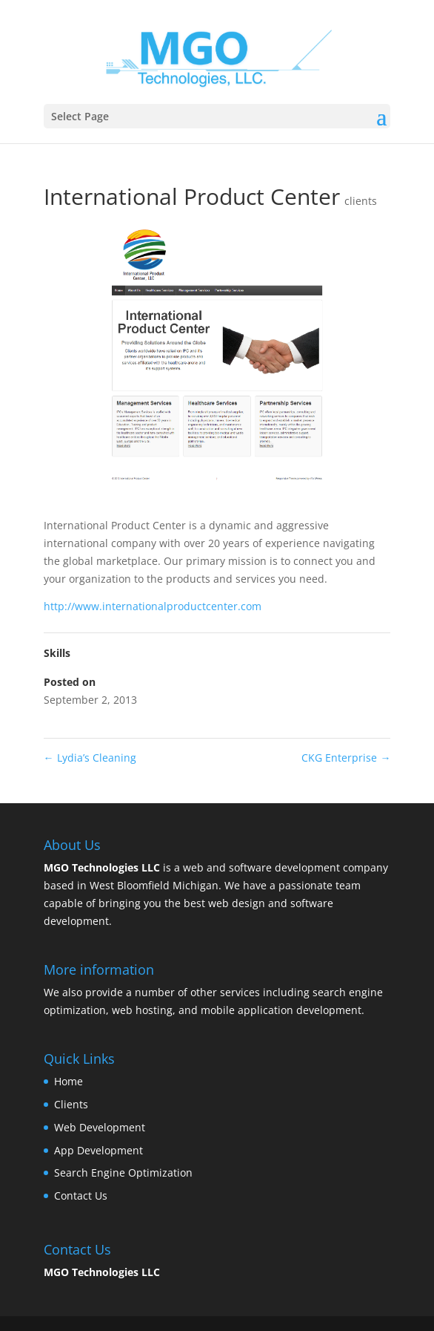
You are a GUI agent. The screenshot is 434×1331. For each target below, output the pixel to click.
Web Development (99, 1127)
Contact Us (80, 1195)
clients (360, 201)
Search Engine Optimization (123, 1172)
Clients (71, 1104)
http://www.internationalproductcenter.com (152, 606)
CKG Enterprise (345, 757)
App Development (98, 1150)
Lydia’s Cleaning (90, 757)
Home (68, 1081)
